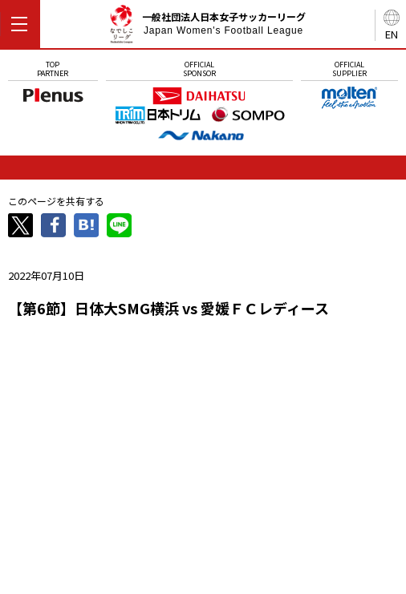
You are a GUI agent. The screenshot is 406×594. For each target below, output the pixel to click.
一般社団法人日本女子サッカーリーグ (207, 26)
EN (391, 34)
